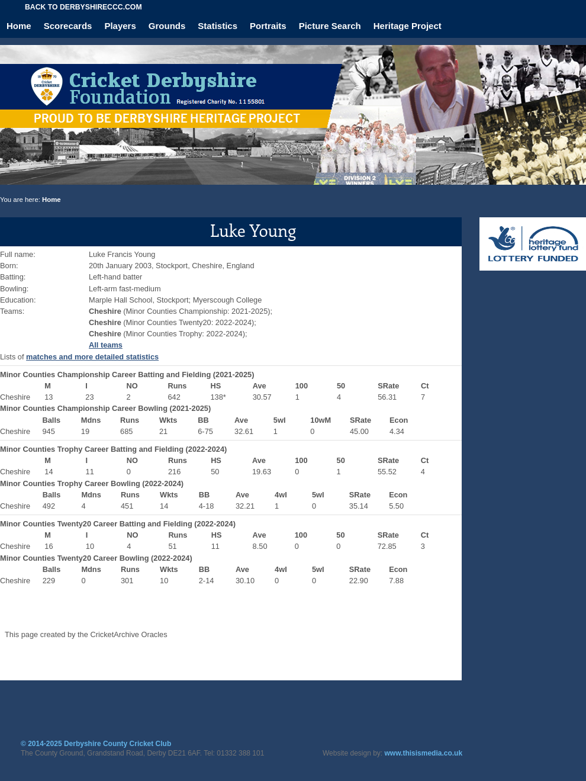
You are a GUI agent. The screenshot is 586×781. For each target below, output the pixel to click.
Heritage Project (408, 26)
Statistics (217, 26)
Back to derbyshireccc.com (83, 7)
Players (120, 26)
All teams (106, 344)
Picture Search (330, 26)
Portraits (268, 26)
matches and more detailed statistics (92, 356)
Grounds (167, 26)
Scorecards (68, 26)
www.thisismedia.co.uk (424, 753)
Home (19, 26)
